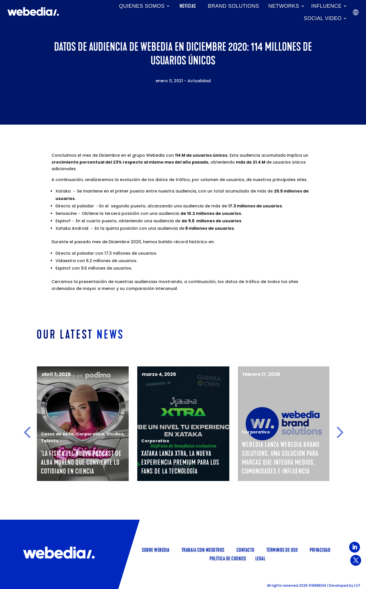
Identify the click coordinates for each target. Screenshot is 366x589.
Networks (283, 6)
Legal (260, 558)
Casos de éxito (89, 434)
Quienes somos (142, 6)
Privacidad (320, 549)
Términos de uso (282, 549)
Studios (146, 434)
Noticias (188, 6)
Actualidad (199, 81)
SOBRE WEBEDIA (156, 549)
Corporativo (122, 434)
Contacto (245, 549)
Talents (38, 450)
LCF (357, 585)
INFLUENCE (326, 6)
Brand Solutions (233, 6)
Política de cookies (228, 558)
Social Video (322, 18)
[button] (27, 432)
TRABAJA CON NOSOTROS (203, 549)
